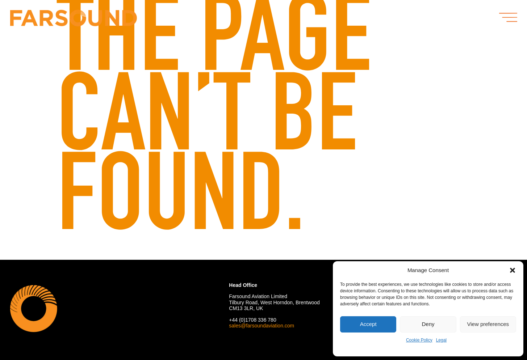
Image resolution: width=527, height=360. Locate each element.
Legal (441, 340)
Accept (368, 324)
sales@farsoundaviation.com (261, 326)
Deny (428, 324)
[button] (512, 270)
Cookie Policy (419, 340)
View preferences (488, 324)
